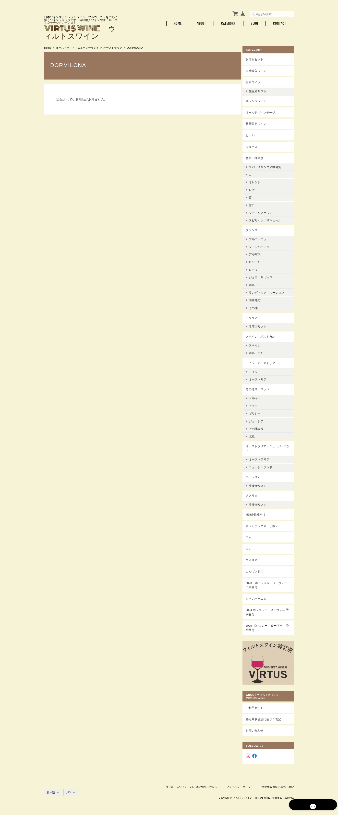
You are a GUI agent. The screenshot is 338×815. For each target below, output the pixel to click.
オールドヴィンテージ (264, 111)
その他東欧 (260, 427)
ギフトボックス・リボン (265, 524)
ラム (252, 536)
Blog (254, 22)
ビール (253, 134)
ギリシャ (258, 412)
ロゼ (255, 188)
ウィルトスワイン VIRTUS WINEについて (192, 782)
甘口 (255, 204)
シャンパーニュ (263, 245)
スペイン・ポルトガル (264, 335)
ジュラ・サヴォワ (264, 276)
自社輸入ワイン (259, 69)
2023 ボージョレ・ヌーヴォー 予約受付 (268, 584)
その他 (257, 306)
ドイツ (257, 370)
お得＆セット (258, 58)
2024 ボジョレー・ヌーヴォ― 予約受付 (269, 611)
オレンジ (258, 181)
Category (228, 22)
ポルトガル (260, 352)
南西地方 (258, 299)
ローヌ (257, 268)
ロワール (258, 261)
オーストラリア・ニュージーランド (77, 46)
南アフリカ (256, 475)
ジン (252, 547)
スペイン (258, 344)
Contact (279, 22)
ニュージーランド (264, 466)
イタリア (255, 316)
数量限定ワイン (259, 122)
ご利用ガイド (258, 703)
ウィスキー (256, 559)
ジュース (255, 145)
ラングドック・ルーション (270, 291)
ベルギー (258, 397)
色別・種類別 (258, 157)
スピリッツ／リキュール (269, 219)
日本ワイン (256, 81)
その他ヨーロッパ (261, 388)
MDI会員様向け (259, 513)
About (201, 22)
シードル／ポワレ (264, 211)
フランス (255, 229)
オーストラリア (112, 46)
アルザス (258, 253)
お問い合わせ (258, 726)
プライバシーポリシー (239, 782)
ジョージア (260, 420)
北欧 (255, 435)
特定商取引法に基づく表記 (267, 715)
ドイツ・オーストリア (264, 361)
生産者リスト (261, 90)
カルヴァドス (258, 570)
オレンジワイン (259, 100)
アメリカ (255, 494)
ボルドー (258, 284)
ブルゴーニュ (261, 238)
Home (178, 22)
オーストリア (261, 378)
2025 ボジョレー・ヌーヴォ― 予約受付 (269, 627)
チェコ (257, 404)
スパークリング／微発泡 (269, 165)
